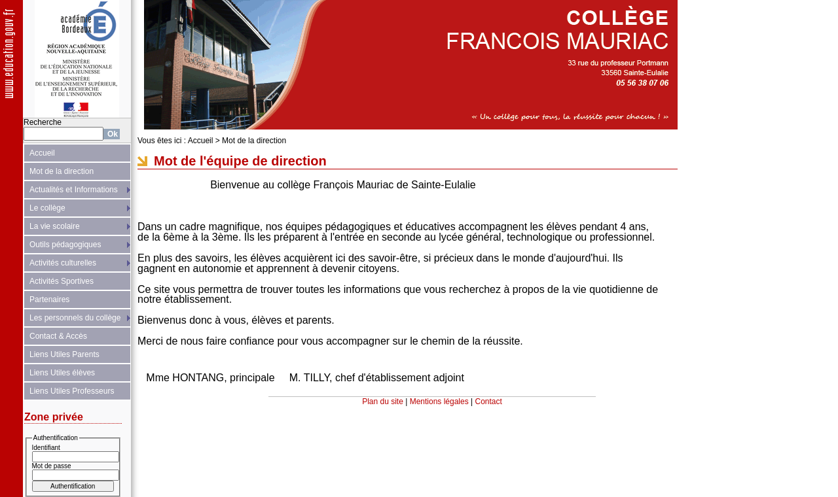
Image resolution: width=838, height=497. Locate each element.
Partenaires (49, 299)
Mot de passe (51, 466)
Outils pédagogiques (65, 244)
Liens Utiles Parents (64, 354)
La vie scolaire (54, 226)
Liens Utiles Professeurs (71, 391)
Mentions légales (439, 401)
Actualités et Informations (73, 189)
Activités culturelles (62, 262)
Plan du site (382, 401)
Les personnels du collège (74, 317)
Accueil (42, 153)
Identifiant (46, 447)
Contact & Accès (58, 336)
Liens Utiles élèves (62, 372)
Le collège (47, 208)
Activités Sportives (61, 281)
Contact (488, 401)
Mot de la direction (61, 171)
